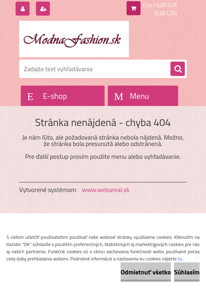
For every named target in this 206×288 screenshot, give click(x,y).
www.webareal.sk (106, 189)
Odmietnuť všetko (146, 272)
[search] (177, 69)
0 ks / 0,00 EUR (160, 5)
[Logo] (74, 39)
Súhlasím (187, 272)
